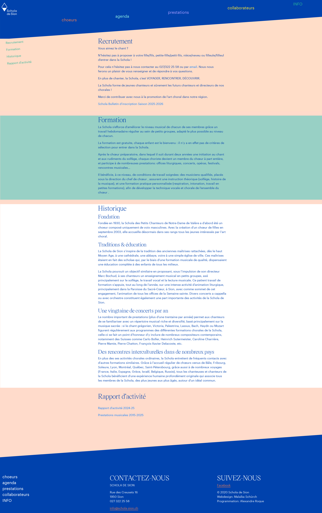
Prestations (178, 12)
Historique (14, 56)
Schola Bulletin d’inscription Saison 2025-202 (129, 104)
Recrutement (14, 42)
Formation (13, 49)
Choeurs (69, 19)
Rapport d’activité (19, 62)
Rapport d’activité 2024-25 (116, 408)
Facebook (223, 485)
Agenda (122, 16)
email (193, 67)
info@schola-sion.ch (124, 508)
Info (297, 3)
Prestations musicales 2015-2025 (121, 415)
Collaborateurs (241, 7)
